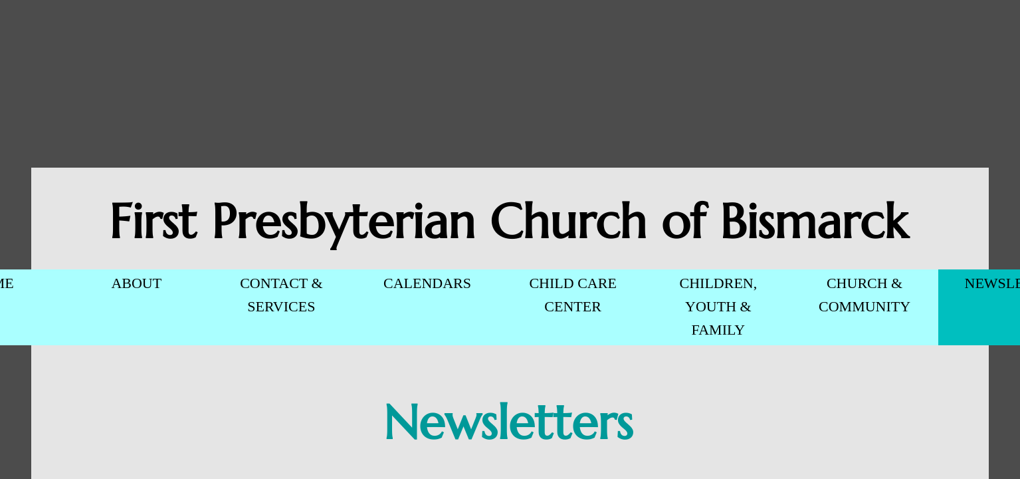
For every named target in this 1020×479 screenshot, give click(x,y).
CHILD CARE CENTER (572, 295)
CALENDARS (427, 283)
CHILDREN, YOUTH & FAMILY (719, 306)
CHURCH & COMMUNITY (864, 295)
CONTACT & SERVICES (281, 295)
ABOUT (136, 283)
